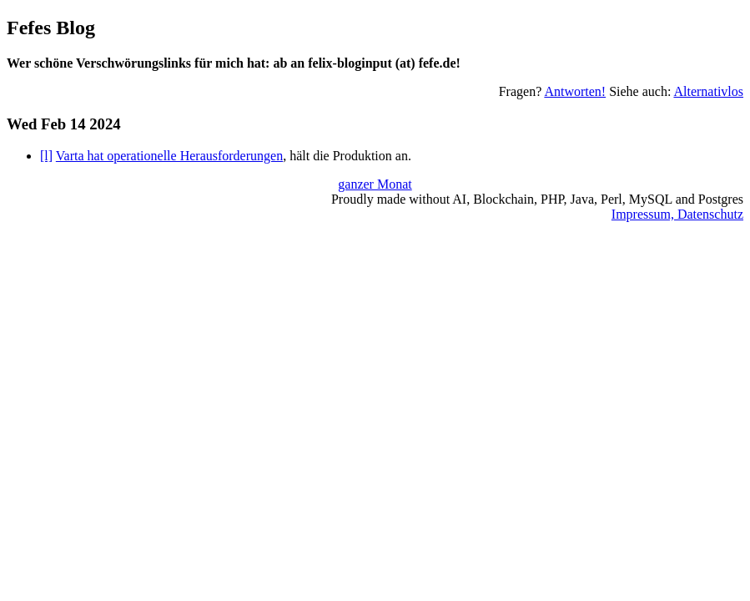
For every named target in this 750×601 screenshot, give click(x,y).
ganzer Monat (374, 184)
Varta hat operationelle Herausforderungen (169, 156)
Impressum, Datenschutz (677, 214)
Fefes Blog (51, 27)
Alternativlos (708, 91)
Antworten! (575, 91)
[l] (46, 156)
